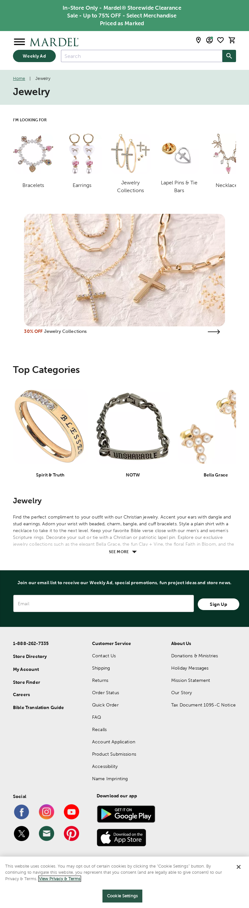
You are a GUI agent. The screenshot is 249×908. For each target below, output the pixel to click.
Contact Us (104, 655)
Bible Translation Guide (38, 707)
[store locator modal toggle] (198, 40)
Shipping (101, 668)
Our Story (181, 692)
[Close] (238, 867)
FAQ (96, 717)
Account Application (113, 741)
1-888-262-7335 (31, 643)
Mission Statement (190, 680)
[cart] (232, 40)
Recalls (99, 729)
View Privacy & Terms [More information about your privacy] (59, 878)
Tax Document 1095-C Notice (203, 704)
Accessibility (105, 766)
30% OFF (33, 331)
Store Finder (26, 682)
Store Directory (30, 656)
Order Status (105, 692)
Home (19, 78)
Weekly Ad (34, 56)
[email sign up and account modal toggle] (209, 40)
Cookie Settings (122, 895)
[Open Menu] (19, 42)
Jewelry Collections (65, 331)
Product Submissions (114, 754)
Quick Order (105, 704)
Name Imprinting (110, 778)
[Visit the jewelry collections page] (214, 331)
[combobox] (141, 56)
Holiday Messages (189, 668)
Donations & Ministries (194, 655)
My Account (26, 669)
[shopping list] (220, 40)
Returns (100, 680)
